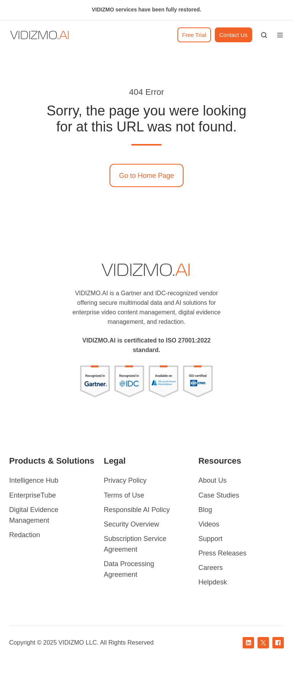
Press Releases (222, 553)
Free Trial (194, 35)
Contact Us (233, 35)
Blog (205, 510)
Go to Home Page (146, 175)
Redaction (24, 535)
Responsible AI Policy (137, 510)
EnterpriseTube (32, 495)
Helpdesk (212, 582)
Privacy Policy (125, 480)
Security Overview (131, 524)
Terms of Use (124, 495)
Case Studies (218, 495)
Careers (210, 567)
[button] (264, 35)
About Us (212, 480)
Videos (208, 524)
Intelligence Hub (33, 480)
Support (210, 539)
